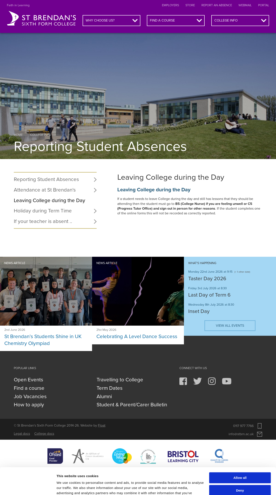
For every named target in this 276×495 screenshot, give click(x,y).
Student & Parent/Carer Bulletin (132, 405)
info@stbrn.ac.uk (241, 434)
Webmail (245, 5)
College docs (44, 434)
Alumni (104, 397)
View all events (230, 325)
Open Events (28, 380)
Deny (240, 467)
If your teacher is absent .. (43, 221)
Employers (170, 5)
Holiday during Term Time (43, 211)
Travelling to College (120, 380)
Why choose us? (100, 20)
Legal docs (22, 434)
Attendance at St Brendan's (45, 190)
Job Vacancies (30, 397)
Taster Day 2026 (207, 278)
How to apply (29, 405)
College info (226, 20)
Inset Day (199, 311)
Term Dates (109, 388)
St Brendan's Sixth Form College (41, 18)
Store (190, 5)
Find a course (162, 20)
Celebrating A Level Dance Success (136, 336)
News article (14, 263)
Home (18, 135)
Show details (66, 486)
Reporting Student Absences (46, 179)
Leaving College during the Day (49, 200)
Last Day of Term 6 (209, 295)
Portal (263, 5)
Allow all (240, 454)
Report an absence (216, 5)
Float (101, 425)
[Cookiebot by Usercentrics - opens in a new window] (28, 486)
